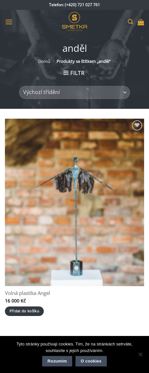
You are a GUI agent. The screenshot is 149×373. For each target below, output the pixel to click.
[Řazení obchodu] (74, 92)
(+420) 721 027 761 (82, 5)
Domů (44, 61)
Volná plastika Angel (27, 293)
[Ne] (140, 356)
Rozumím (57, 361)
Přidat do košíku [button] (24, 310)
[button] (9, 22)
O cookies (91, 361)
